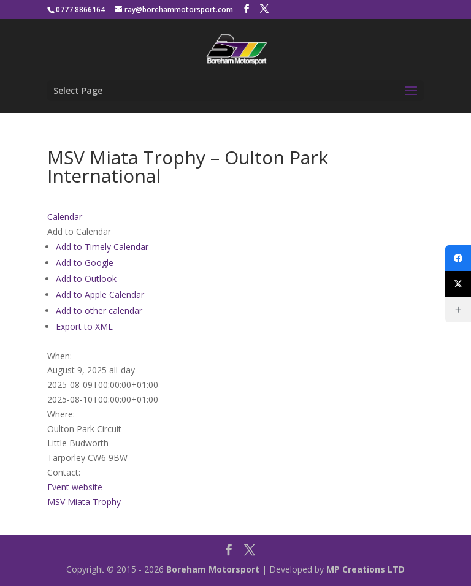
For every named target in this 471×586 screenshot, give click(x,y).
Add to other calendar (99, 310)
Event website (74, 487)
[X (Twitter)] (458, 284)
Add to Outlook (86, 278)
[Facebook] (458, 258)
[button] (79, 231)
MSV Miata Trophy (84, 502)
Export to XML (84, 326)
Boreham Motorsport (212, 569)
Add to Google (84, 262)
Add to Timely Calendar (102, 247)
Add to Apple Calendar (100, 294)
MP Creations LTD (365, 569)
